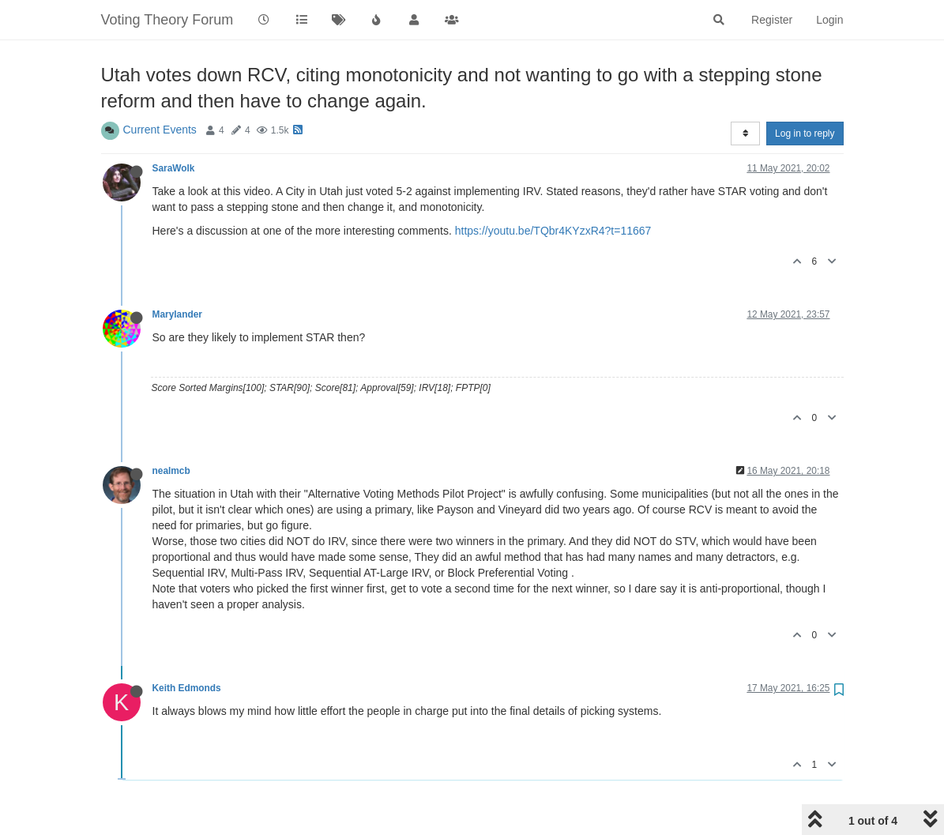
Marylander (177, 314)
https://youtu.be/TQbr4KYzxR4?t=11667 (553, 230)
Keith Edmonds (186, 688)
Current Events (160, 129)
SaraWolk (173, 168)
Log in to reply (804, 133)
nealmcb (171, 470)
